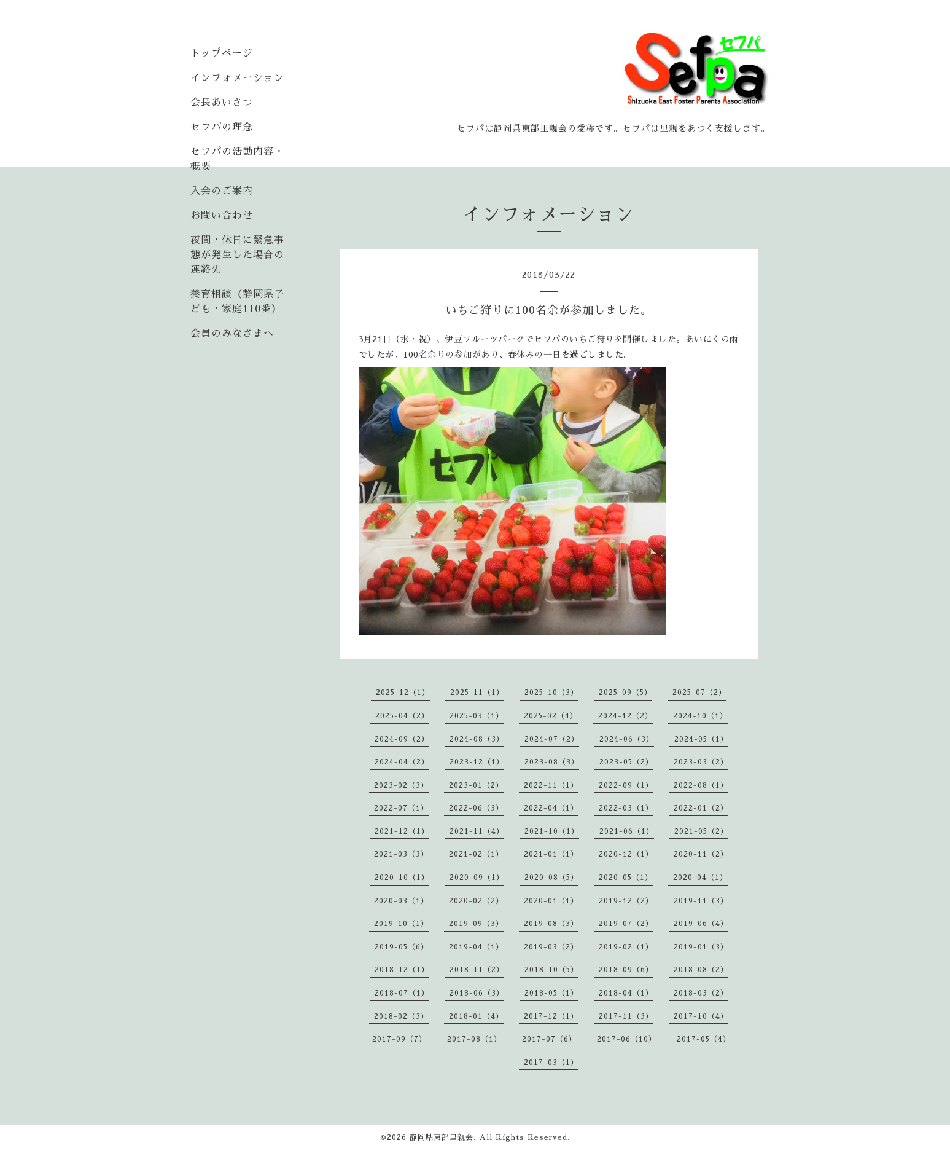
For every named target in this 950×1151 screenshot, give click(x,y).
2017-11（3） (626, 1016)
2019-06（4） (701, 923)
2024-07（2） (551, 739)
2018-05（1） (551, 993)
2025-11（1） (477, 692)
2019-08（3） (551, 923)
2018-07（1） (402, 993)
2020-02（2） (476, 901)
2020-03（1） (401, 901)
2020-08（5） (551, 877)
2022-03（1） (626, 808)
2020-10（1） (402, 877)
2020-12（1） (626, 854)
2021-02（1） (476, 854)
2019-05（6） (402, 947)
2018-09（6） (626, 969)
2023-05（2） (626, 762)
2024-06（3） (626, 739)
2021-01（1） (551, 854)
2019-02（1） (626, 947)
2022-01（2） (701, 808)
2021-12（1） (402, 831)
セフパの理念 (221, 127)
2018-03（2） (701, 993)
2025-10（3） (551, 692)
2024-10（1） (700, 716)
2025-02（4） (551, 716)
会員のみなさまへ (232, 334)
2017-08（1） (474, 1039)
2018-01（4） (476, 1016)
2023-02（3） (401, 785)
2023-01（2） (476, 785)
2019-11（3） (701, 901)
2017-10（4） (701, 1016)
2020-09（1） (477, 877)
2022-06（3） (476, 808)
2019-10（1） (401, 923)
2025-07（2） (699, 692)
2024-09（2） (402, 739)
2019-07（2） (626, 923)
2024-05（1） (701, 739)
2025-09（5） (625, 692)
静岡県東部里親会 (441, 1137)
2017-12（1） (551, 1016)
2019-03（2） (551, 947)
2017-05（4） (704, 1039)
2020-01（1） (551, 901)
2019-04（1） (476, 947)
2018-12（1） (402, 969)
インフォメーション (237, 78)
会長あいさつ (221, 103)
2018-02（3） (401, 1016)
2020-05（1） (626, 877)
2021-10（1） (551, 831)
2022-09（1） (626, 785)
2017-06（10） (626, 1039)
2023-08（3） (551, 762)
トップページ (221, 53)
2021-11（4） (477, 831)
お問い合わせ (221, 216)
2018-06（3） (477, 993)
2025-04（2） (402, 716)
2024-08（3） (477, 739)
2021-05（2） (701, 831)
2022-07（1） (401, 808)
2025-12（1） (403, 692)
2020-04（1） (700, 877)
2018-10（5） (551, 969)
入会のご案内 (221, 191)
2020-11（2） (701, 854)
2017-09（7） (399, 1039)
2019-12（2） (626, 901)
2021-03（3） (401, 854)
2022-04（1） (551, 808)
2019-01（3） (701, 947)
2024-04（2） (402, 762)
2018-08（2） (701, 969)
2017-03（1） (551, 1062)
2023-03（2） (701, 762)
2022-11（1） (551, 785)
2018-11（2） (477, 969)
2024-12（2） (625, 716)
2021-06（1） (626, 831)
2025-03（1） (477, 716)
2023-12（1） (477, 762)
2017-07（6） (549, 1039)
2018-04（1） (626, 993)
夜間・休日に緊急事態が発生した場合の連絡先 (237, 255)
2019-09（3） (476, 923)
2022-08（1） (701, 785)
